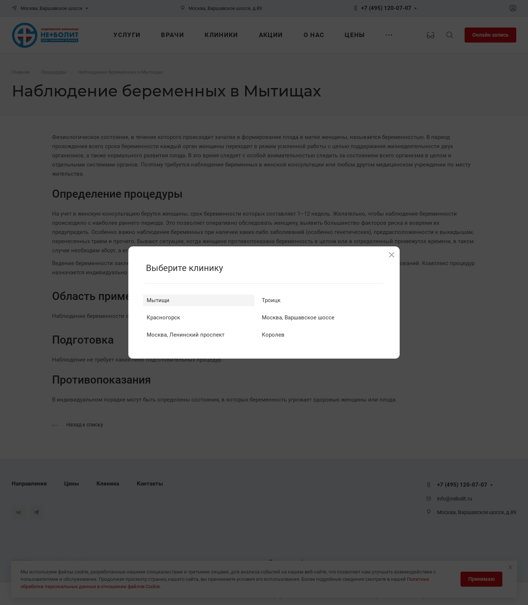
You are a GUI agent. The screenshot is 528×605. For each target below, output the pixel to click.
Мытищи (158, 300)
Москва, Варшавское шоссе (298, 317)
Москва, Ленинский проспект (185, 334)
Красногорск (163, 317)
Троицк (271, 300)
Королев (273, 334)
